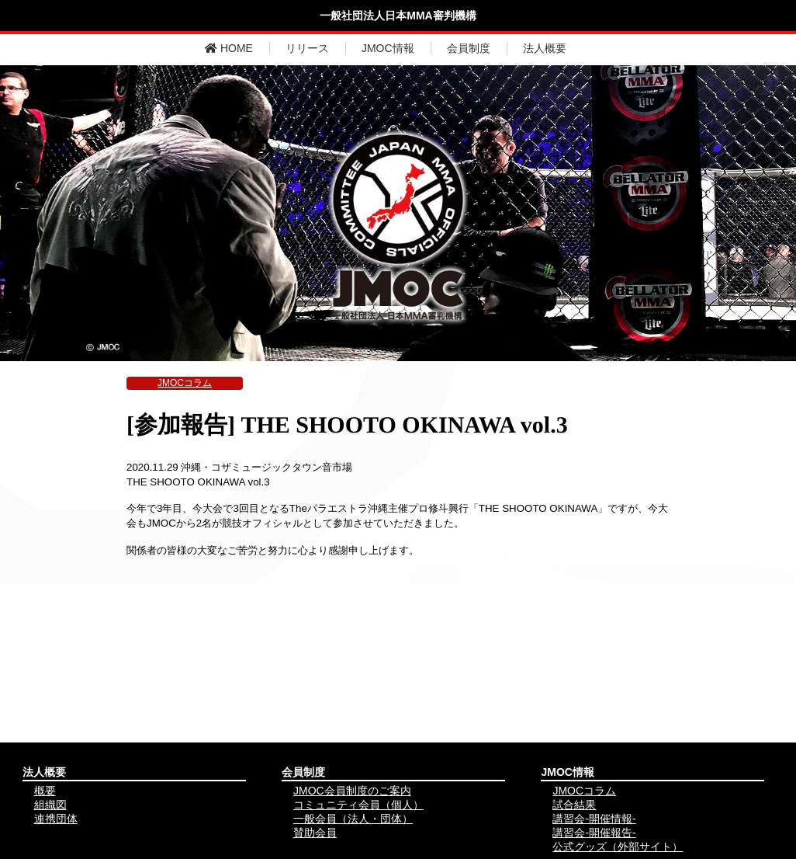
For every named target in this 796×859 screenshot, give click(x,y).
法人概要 (544, 48)
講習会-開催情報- (593, 818)
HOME (229, 48)
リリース (307, 48)
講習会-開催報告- (593, 832)
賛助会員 (315, 832)
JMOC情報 (388, 48)
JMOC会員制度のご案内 (352, 790)
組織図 (50, 804)
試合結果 (574, 804)
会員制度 (468, 48)
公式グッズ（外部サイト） (617, 846)
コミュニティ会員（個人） (358, 804)
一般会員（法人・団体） (353, 818)
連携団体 (56, 818)
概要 (45, 790)
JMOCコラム (184, 382)
